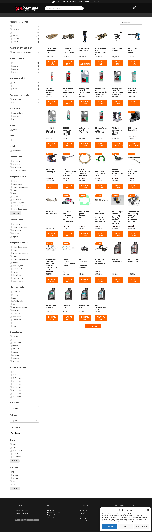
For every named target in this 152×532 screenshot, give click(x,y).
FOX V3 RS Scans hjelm (51, 171)
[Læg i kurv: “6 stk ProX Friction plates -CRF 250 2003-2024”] (85, 187)
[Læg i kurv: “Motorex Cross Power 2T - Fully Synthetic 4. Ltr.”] (85, 103)
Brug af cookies (51, 515)
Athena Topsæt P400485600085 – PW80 (69, 263)
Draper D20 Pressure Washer (132, 51)
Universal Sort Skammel (117, 50)
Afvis (125, 526)
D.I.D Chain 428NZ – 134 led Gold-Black (68, 51)
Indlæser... (93, 326)
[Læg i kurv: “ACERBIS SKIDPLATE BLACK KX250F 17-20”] (118, 187)
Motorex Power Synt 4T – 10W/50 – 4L (84, 130)
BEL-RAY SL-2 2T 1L (84, 307)
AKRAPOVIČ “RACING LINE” (51, 213)
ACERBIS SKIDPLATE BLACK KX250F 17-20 (117, 173)
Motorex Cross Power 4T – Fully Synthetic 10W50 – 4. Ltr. (117, 91)
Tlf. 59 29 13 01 (84, 517)
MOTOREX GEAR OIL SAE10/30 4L (50, 130)
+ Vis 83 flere (14, 461)
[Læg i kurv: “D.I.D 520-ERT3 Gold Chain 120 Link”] (52, 63)
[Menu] (76, 15)
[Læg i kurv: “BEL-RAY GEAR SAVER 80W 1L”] (134, 280)
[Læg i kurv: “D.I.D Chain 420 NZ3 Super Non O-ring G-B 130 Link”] (101, 63)
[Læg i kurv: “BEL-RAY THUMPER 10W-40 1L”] (101, 318)
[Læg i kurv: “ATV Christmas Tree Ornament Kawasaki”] (85, 280)
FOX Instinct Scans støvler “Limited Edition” (117, 131)
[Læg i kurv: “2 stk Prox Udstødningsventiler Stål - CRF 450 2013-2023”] (68, 187)
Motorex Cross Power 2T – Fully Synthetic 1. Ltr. (68, 91)
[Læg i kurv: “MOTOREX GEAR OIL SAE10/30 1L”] (134, 103)
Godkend (109, 526)
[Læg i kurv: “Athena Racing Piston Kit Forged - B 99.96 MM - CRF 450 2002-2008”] (52, 280)
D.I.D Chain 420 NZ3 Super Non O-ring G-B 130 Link (101, 52)
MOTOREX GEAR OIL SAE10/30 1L (132, 90)
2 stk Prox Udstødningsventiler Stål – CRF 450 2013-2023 (70, 173)
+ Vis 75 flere (14, 489)
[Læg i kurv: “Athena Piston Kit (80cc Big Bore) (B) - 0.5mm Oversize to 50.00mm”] (134, 235)
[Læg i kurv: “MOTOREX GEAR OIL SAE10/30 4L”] (52, 145)
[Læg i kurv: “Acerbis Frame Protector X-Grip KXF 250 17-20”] (101, 187)
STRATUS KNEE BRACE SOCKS (84, 50)
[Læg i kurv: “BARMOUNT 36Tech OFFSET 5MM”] (101, 280)
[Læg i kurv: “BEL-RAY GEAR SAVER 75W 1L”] (118, 280)
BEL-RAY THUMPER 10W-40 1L (100, 308)
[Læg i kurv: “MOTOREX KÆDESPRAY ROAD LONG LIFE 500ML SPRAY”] (68, 145)
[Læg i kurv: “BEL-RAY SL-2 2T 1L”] (85, 318)
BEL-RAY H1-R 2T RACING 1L (51, 307)
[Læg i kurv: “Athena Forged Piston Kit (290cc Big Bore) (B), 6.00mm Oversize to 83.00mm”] (118, 235)
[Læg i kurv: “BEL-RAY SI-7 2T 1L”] (68, 318)
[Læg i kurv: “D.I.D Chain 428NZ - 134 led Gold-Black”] (68, 63)
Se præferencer (141, 526)
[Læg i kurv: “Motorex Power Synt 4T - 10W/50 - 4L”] (85, 145)
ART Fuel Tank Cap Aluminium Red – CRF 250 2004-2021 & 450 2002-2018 (68, 217)
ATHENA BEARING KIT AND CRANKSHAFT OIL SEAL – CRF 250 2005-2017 (100, 217)
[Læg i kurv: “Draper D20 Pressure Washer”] (134, 63)
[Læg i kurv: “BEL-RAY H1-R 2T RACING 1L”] (52, 318)
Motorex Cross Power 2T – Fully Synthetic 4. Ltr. (84, 91)
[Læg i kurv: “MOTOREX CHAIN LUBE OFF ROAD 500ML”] (52, 103)
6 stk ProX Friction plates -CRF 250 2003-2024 (84, 173)
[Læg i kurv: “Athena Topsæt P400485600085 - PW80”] (68, 280)
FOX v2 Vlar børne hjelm (132, 129)
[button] (148, 510)
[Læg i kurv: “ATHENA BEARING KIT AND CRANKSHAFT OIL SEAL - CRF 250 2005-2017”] (101, 235)
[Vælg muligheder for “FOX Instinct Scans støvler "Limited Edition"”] (118, 145)
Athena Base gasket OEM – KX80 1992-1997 (84, 215)
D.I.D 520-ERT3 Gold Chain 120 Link (51, 51)
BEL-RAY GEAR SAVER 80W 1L (133, 261)
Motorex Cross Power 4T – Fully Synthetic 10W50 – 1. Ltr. (101, 91)
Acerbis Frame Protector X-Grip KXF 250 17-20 (101, 173)
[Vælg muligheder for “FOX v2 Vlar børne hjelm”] (134, 145)
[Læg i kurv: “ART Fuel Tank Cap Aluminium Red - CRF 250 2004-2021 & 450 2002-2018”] (68, 235)
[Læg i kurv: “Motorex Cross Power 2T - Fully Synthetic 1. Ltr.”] (68, 103)
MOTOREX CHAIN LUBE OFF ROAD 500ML (50, 91)
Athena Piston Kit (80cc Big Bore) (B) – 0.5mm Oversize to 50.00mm (133, 217)
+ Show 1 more (15, 213)
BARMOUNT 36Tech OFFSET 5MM (100, 262)
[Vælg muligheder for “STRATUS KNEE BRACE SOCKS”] (85, 63)
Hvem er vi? (50, 510)
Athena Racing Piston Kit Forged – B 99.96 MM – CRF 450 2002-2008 (52, 265)
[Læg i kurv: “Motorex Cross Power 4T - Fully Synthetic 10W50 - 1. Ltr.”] (101, 103)
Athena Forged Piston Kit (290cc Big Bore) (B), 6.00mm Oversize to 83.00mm (117, 218)
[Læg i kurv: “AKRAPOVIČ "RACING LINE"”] (52, 235)
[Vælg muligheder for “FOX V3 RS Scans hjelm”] (52, 187)
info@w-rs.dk (86, 519)
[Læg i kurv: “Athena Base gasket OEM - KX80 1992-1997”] (85, 235)
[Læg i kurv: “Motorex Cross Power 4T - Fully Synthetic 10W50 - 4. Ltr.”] (118, 103)
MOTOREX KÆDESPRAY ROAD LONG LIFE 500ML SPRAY (67, 132)
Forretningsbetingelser (53, 513)
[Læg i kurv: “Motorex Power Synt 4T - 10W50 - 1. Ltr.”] (101, 145)
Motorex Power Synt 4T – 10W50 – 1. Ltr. (101, 130)
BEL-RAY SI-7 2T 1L (67, 307)
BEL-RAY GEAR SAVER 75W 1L (117, 261)
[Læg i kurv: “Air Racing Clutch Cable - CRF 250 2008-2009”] (134, 187)
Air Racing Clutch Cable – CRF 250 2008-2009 (134, 173)
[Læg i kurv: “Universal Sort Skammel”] (118, 63)
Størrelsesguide (51, 517)
